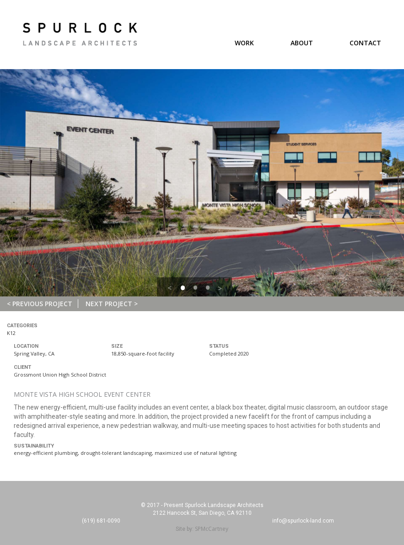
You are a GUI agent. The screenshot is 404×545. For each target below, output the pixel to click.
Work (244, 42)
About (302, 42)
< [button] (169, 287)
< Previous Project (39, 303)
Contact (365, 42)
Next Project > (112, 303)
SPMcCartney (211, 529)
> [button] (220, 288)
